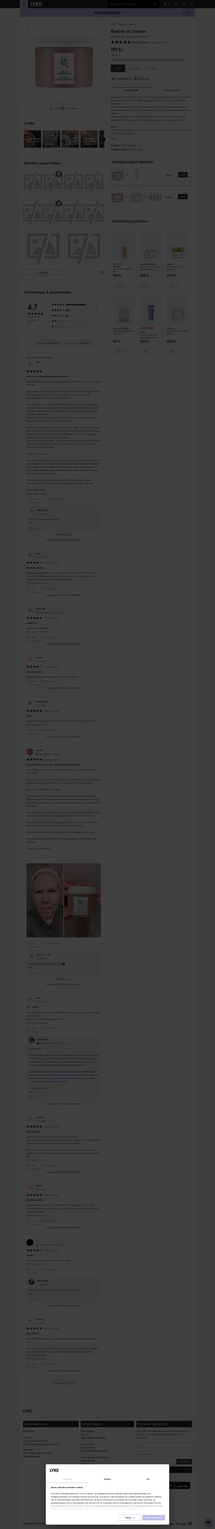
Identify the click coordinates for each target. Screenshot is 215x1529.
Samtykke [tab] (67, 1479)
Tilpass (129, 1518)
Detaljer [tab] (107, 1479)
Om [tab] (147, 1479)
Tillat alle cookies (154, 1518)
